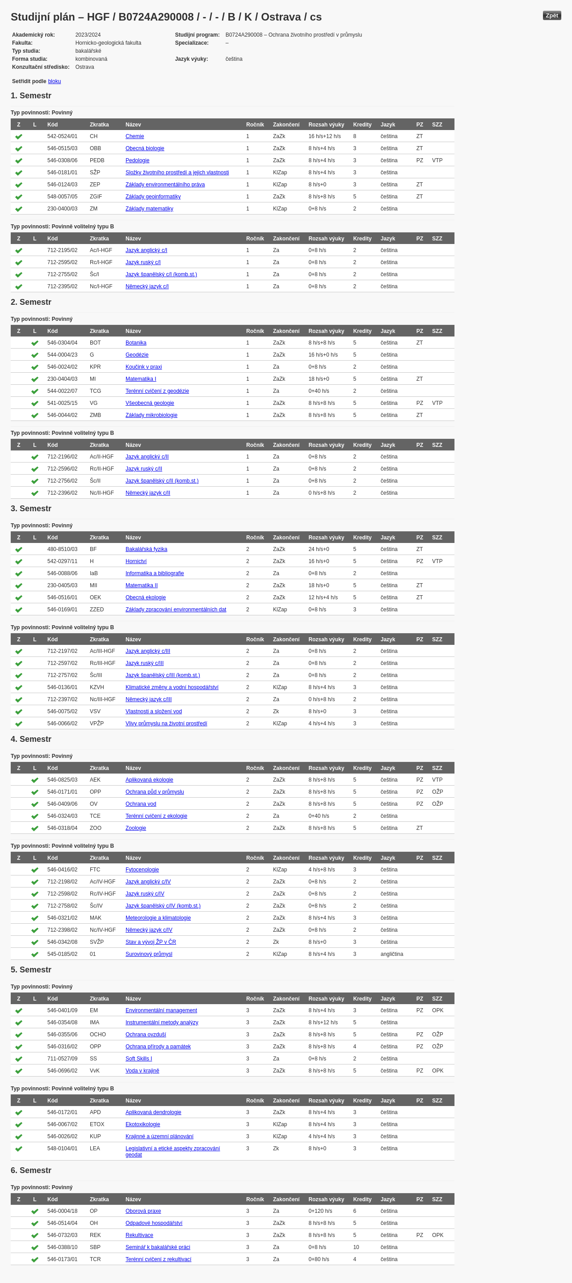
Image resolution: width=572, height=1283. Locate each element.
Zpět (552, 15)
